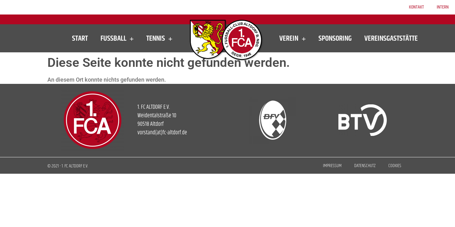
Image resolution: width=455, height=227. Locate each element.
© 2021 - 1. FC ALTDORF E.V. (67, 166)
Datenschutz (365, 165)
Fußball (117, 38)
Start (80, 38)
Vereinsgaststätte (391, 38)
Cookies (394, 165)
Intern (443, 7)
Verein (292, 38)
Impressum (332, 165)
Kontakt (416, 7)
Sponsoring (335, 38)
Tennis (159, 38)
